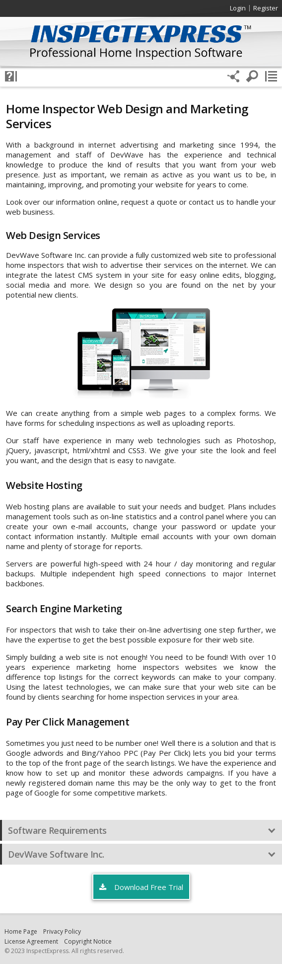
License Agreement (31, 941)
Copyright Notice (88, 941)
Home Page (20, 931)
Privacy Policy (62, 931)
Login (238, 7)
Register (265, 7)
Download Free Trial (141, 887)
